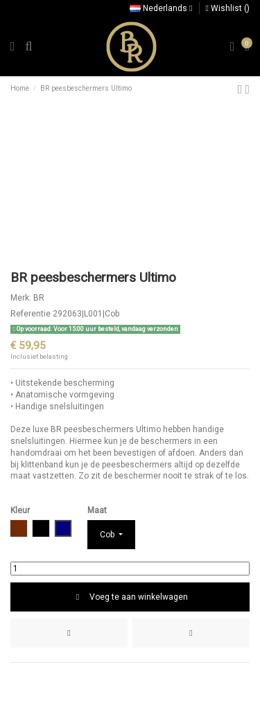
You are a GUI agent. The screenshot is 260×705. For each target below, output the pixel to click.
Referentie (30, 314)
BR (38, 298)
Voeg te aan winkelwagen (129, 597)
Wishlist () (228, 8)
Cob (108, 534)
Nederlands (161, 8)
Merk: (20, 298)
